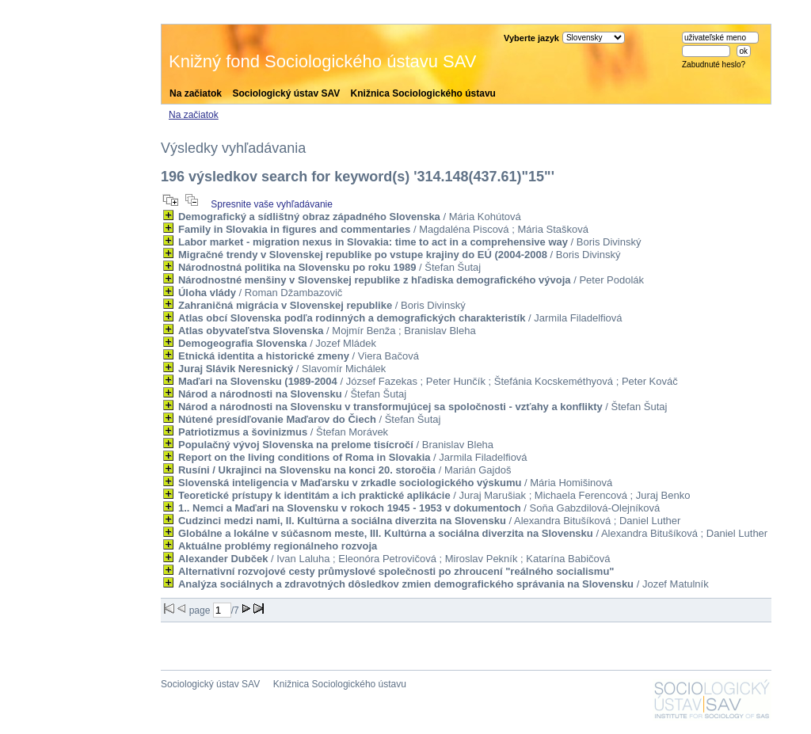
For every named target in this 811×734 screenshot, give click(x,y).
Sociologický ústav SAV (286, 93)
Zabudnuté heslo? (713, 64)
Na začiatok (195, 93)
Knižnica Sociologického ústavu (423, 93)
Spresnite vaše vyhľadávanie (272, 204)
